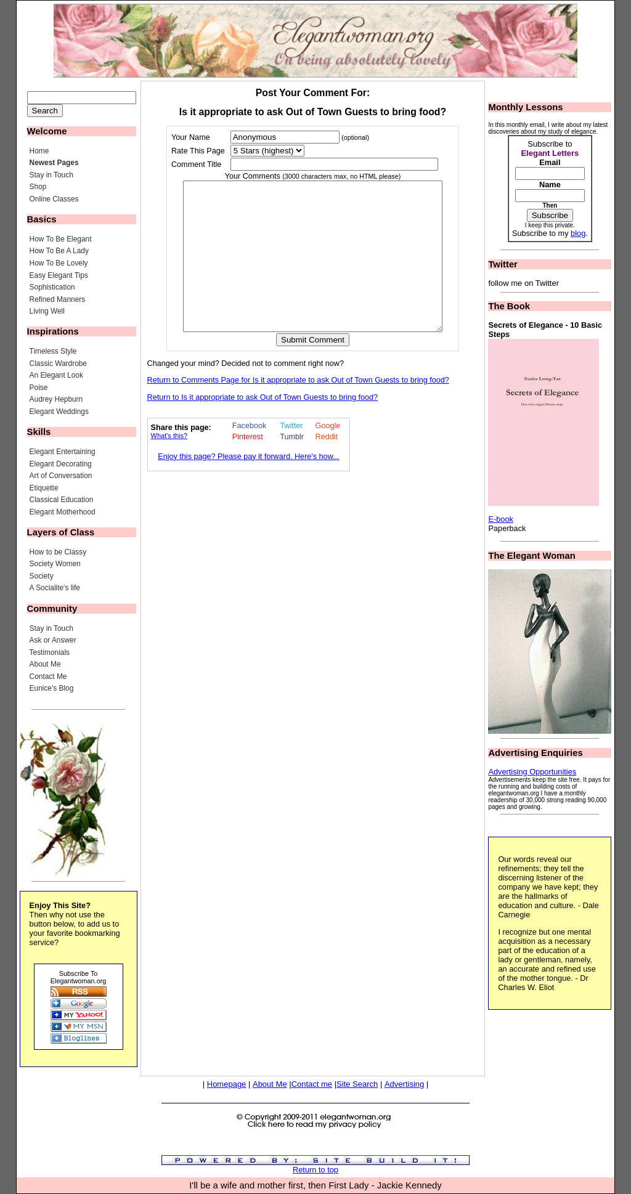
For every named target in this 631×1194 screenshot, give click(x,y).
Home (39, 151)
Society (42, 576)
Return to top (315, 1169)
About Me (45, 664)
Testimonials (50, 652)
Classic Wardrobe (58, 363)
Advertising (404, 1084)
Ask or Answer (53, 640)
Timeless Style (53, 351)
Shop (38, 186)
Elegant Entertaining (63, 451)
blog (578, 233)
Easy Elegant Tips (59, 275)
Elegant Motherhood (63, 512)
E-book (500, 519)
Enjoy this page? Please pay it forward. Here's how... (248, 486)
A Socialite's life (55, 587)
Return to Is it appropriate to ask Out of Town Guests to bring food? (262, 427)
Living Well (47, 311)
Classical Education (62, 499)
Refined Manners (58, 299)
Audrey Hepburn (56, 399)
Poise (39, 387)
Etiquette (44, 488)
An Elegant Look (56, 375)
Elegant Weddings (59, 411)
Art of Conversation (61, 475)
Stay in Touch (51, 175)
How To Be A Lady (59, 250)
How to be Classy (58, 552)
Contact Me (48, 676)
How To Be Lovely (59, 263)
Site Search (357, 1084)
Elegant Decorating (61, 464)
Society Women (55, 563)
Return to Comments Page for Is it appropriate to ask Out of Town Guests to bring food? (298, 409)
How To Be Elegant (61, 239)
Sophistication (52, 287)
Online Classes (54, 199)
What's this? (169, 465)
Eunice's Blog (52, 688)
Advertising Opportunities (532, 771)
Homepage (226, 1084)
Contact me (311, 1084)
